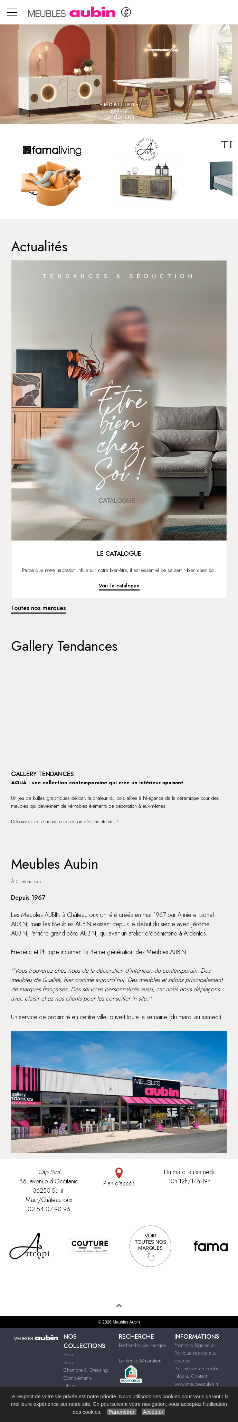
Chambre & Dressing (86, 1370)
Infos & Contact (190, 1376)
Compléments (78, 1378)
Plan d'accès (119, 1178)
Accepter (153, 1412)
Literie (70, 1385)
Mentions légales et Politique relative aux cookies (195, 1353)
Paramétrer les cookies (198, 1368)
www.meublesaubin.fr (196, 1384)
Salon (69, 1354)
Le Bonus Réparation (140, 1361)
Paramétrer (121, 1412)
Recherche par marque (142, 1345)
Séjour (70, 1362)
